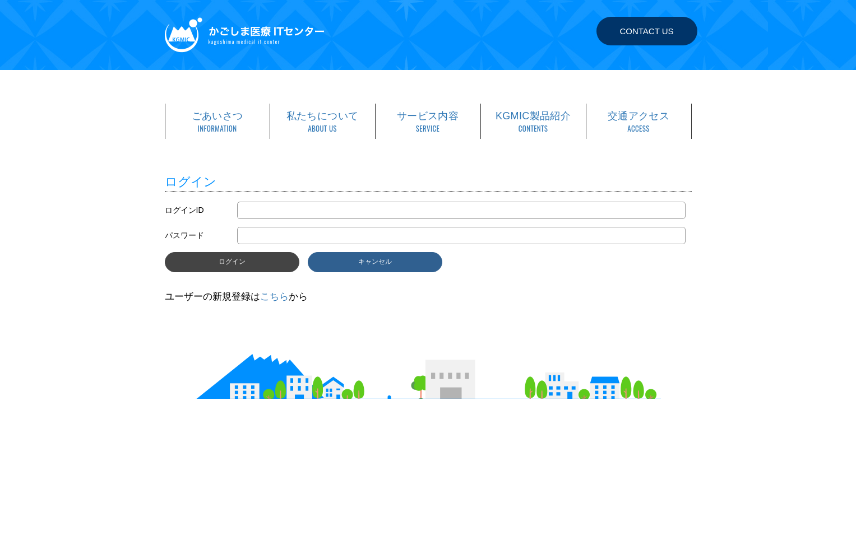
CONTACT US (646, 31)
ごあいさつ (217, 122)
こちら (274, 296)
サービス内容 (428, 122)
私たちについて (322, 122)
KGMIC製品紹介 (533, 122)
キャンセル (375, 261)
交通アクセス (639, 122)
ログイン (232, 261)
